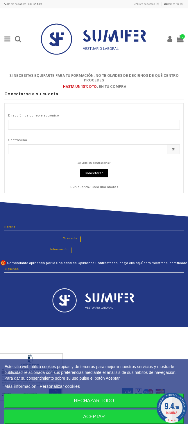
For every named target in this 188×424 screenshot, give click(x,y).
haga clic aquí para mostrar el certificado (153, 263)
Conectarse (94, 173)
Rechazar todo (94, 400)
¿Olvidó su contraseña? (94, 163)
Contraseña (17, 140)
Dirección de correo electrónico (33, 115)
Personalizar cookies (60, 386)
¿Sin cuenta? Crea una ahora (94, 187)
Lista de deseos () (147, 4)
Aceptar (94, 416)
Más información (20, 386)
